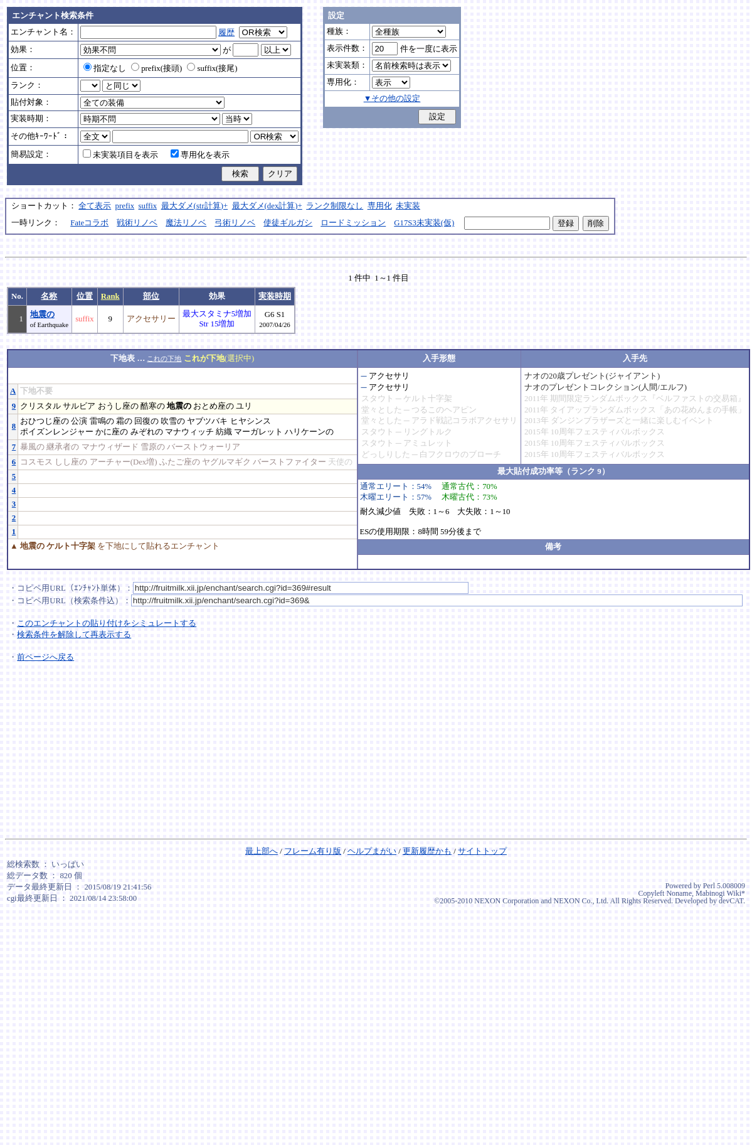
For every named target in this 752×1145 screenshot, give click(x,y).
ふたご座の (179, 462)
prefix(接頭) (156, 68)
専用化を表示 (200, 155)
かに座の (111, 431)
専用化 (380, 206)
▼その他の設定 (392, 98)
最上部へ (261, 851)
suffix (148, 206)
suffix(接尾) (212, 68)
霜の (124, 421)
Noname (679, 893)
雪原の (152, 447)
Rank (110, 296)
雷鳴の (102, 421)
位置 (85, 296)
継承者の (62, 447)
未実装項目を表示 (120, 155)
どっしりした (385, 454)
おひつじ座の (44, 421)
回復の (146, 421)
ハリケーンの (309, 431)
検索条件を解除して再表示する (74, 634)
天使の (340, 462)
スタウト (377, 398)
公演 (79, 421)
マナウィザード (110, 447)
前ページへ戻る (45, 657)
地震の (42, 314)
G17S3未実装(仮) (424, 222)
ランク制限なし (334, 206)
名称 (49, 296)
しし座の (71, 462)
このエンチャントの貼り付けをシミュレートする (106, 623)
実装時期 (274, 296)
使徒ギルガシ (287, 222)
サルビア (79, 406)
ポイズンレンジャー (56, 431)
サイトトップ (482, 851)
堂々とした (381, 410)
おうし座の (118, 406)
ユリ (244, 406)
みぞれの (146, 431)
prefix (125, 206)
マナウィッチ (189, 431)
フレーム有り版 (312, 851)
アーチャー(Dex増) (123, 462)
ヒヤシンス (250, 421)
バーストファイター (289, 462)
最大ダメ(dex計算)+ (267, 206)
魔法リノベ (186, 222)
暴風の (32, 447)
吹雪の (173, 421)
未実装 (408, 206)
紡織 (224, 431)
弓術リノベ (234, 222)
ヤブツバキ (207, 421)
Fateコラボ (89, 222)
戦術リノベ (137, 222)
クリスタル (40, 406)
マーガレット (258, 431)
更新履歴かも (427, 851)
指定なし (104, 68)
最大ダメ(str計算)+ (194, 206)
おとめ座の (213, 406)
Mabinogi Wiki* (720, 893)
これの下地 (164, 358)
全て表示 (94, 206)
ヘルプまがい (371, 851)
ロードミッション (353, 222)
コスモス (36, 462)
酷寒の (152, 406)
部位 (151, 296)
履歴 (226, 32)
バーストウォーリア (203, 447)
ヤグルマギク (226, 462)
